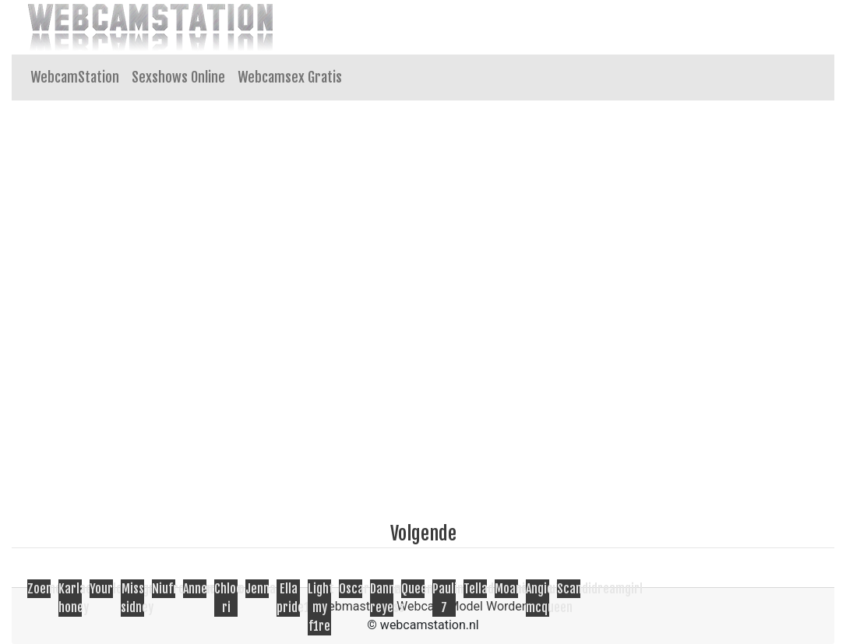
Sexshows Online (178, 77)
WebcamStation (74, 77)
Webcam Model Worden (463, 606)
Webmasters (352, 606)
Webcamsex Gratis (290, 77)
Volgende (423, 533)
